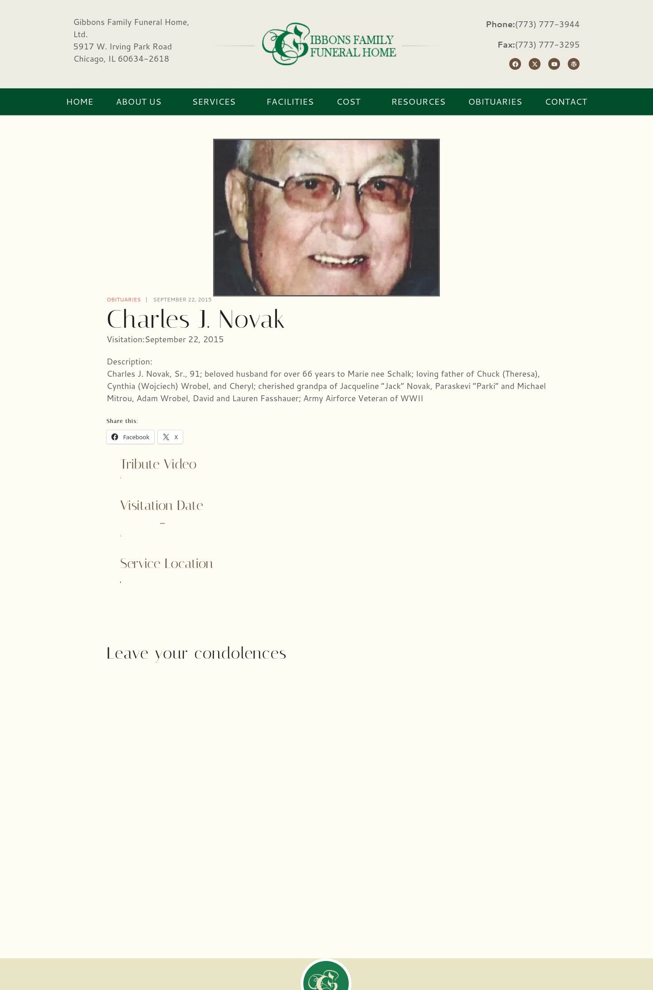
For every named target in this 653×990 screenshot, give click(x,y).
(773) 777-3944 (547, 24)
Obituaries (124, 299)
